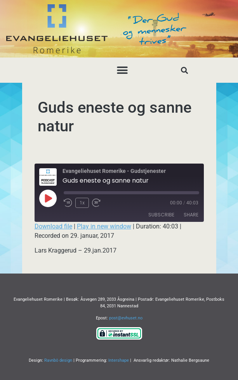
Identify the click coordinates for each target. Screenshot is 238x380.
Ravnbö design (58, 360)
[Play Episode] (47, 198)
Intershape (118, 360)
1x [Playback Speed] (82, 203)
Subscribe (161, 214)
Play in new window (104, 226)
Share (191, 214)
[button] (122, 70)
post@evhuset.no (125, 318)
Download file (53, 226)
